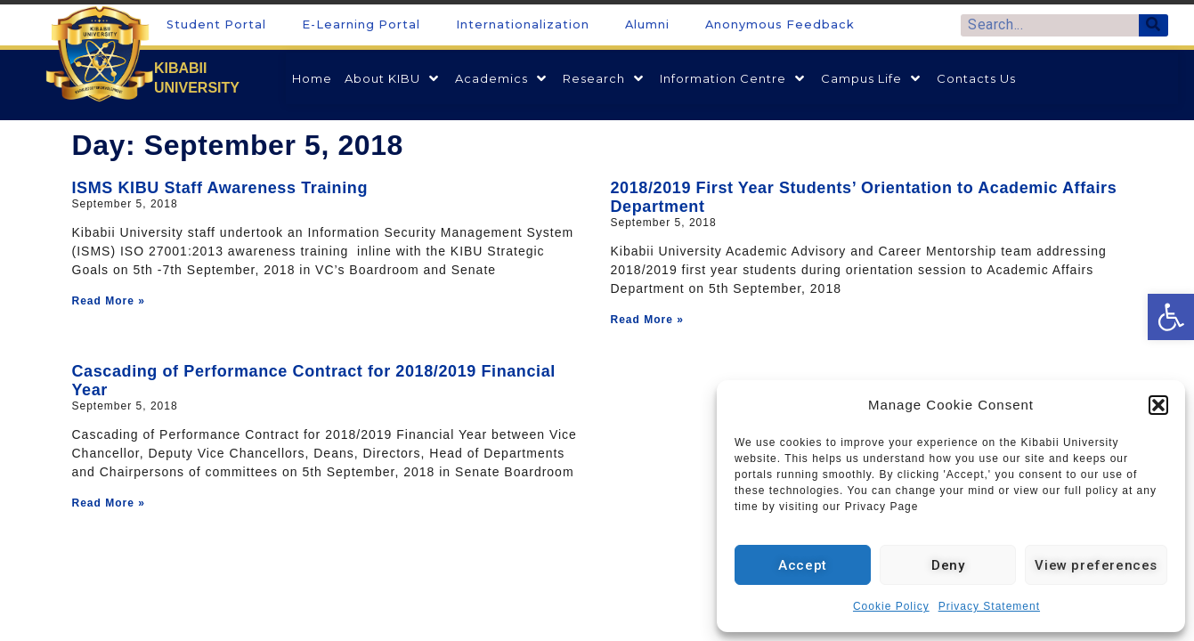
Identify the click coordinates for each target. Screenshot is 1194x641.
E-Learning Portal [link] (361, 24)
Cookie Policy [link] (891, 606)
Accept (802, 565)
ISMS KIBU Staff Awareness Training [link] (220, 188)
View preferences (1096, 565)
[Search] (1153, 25)
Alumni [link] (647, 24)
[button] (1158, 405)
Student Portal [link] (216, 24)
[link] (1171, 317)
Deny (947, 565)
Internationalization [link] (522, 24)
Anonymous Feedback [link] (780, 24)
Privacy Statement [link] (989, 606)
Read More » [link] (108, 301)
